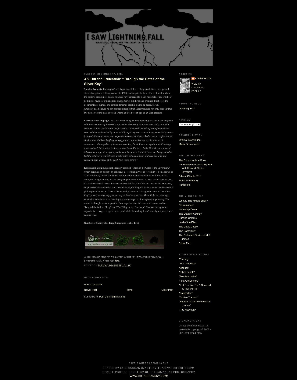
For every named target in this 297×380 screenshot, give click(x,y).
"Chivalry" (184, 259)
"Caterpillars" (186, 293)
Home (129, 289)
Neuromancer (186, 205)
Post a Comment (93, 284)
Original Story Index (189, 140)
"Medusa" (184, 267)
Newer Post (90, 289)
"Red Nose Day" (188, 309)
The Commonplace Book (192, 160)
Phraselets (184, 184)
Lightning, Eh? (187, 108)
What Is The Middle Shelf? (193, 200)
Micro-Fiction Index (189, 144)
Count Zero (185, 243)
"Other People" (187, 272)
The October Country (190, 213)
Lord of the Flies (187, 222)
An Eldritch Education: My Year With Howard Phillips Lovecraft (196, 168)
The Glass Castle (188, 226)
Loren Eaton (203, 78)
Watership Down (188, 209)
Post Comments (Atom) (112, 296)
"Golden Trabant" (188, 297)
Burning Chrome (188, 217)
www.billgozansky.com (148, 376)
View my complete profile (197, 87)
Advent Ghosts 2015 (190, 176)
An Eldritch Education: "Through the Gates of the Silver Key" (124, 81)
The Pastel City (187, 231)
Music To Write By (189, 180)
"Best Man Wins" (188, 276)
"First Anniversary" (189, 280)
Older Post (167, 289)
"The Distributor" (188, 263)
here (117, 260)
